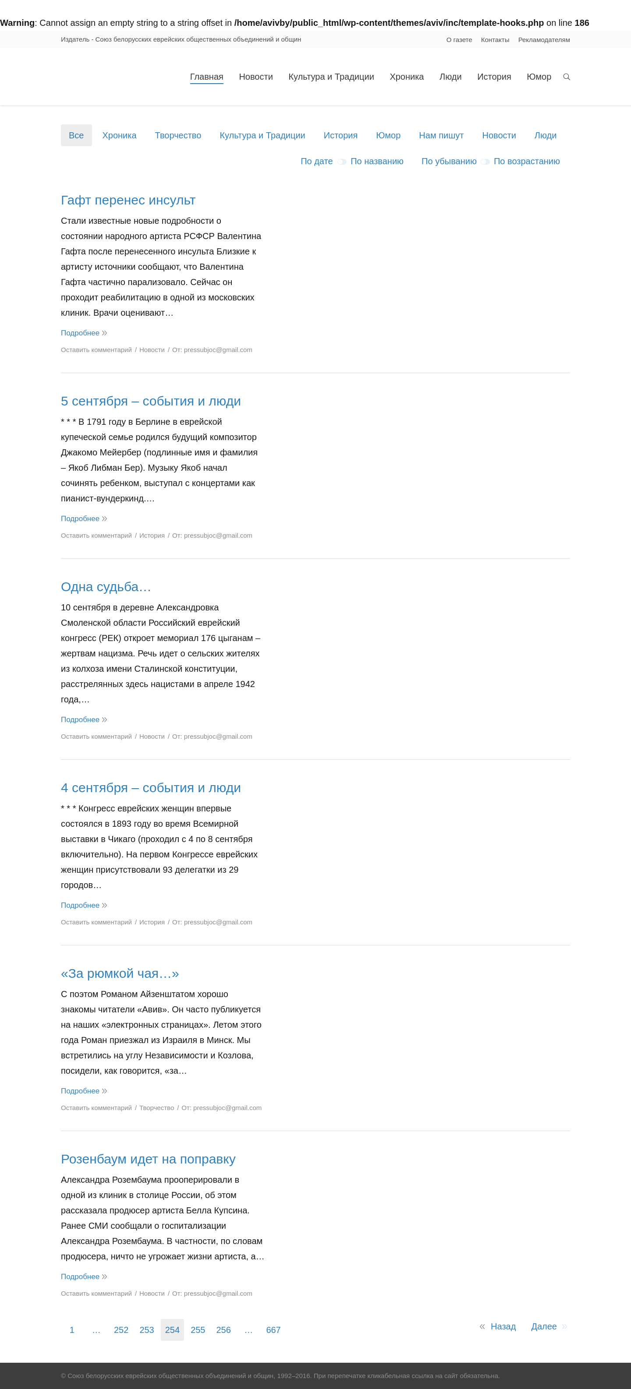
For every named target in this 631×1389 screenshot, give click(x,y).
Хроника (119, 135)
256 (223, 1330)
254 (172, 1330)
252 (121, 1330)
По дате (317, 161)
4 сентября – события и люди (151, 787)
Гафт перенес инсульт (128, 200)
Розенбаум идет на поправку (148, 1159)
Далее (544, 1326)
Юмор (388, 135)
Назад (503, 1326)
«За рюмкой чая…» (120, 973)
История (341, 135)
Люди (546, 135)
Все (76, 135)
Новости (499, 135)
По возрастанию (527, 161)
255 (198, 1330)
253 (146, 1330)
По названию (377, 161)
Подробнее (80, 333)
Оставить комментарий (96, 349)
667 (273, 1330)
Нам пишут (441, 135)
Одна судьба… (106, 586)
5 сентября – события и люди (151, 401)
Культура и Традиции (262, 135)
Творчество (178, 135)
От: (212, 349)
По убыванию (449, 161)
